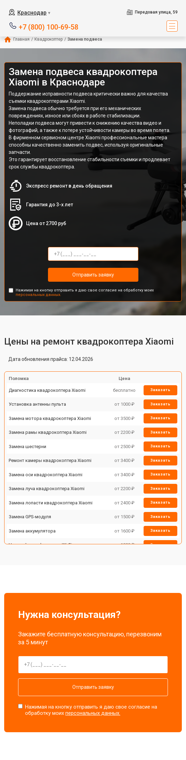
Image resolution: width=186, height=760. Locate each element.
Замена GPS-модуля (30, 516)
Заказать (160, 390)
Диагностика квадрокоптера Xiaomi (47, 390)
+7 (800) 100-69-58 (48, 26)
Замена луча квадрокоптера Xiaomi (46, 488)
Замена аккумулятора (32, 531)
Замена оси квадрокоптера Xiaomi (45, 474)
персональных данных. (38, 294)
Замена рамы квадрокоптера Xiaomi (48, 432)
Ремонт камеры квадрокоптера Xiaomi (50, 460)
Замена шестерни (27, 446)
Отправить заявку (93, 275)
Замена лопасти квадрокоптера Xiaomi (50, 502)
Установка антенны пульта (37, 404)
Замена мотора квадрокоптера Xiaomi (50, 418)
